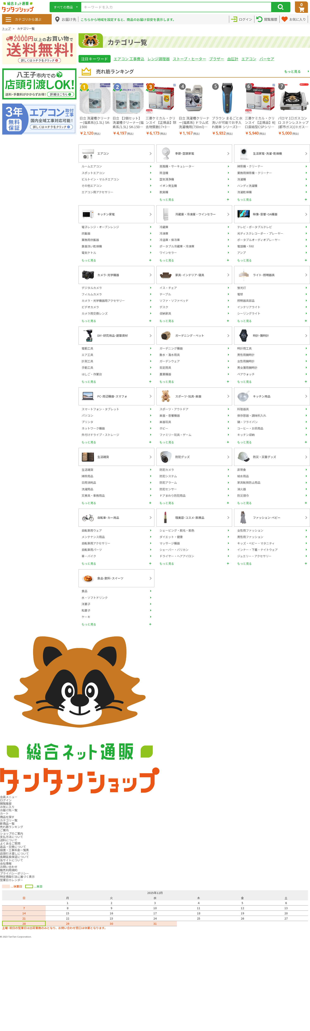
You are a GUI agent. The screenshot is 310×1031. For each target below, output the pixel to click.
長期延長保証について (14, 857)
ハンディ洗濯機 (247, 185)
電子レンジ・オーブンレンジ (100, 227)
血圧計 (232, 58)
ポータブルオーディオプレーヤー (258, 239)
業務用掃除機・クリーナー (254, 172)
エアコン (248, 58)
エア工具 (87, 354)
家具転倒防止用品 (248, 482)
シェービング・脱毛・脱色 (177, 530)
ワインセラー (168, 252)
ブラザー (216, 58)
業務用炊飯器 (90, 239)
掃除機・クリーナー (250, 166)
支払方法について (11, 837)
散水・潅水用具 (170, 354)
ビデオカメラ (90, 307)
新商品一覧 (7, 823)
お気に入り (7, 807)
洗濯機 (241, 179)
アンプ (241, 252)
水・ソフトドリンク (95, 597)
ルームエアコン (92, 166)
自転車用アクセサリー (96, 543)
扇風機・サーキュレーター (177, 166)
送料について (8, 840)
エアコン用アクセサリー (97, 192)
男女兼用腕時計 (247, 367)
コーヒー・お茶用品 (250, 428)
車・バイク (89, 556)
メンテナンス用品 (93, 536)
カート (4, 813)
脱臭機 (164, 192)
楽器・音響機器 (170, 415)
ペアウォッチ (246, 374)
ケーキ (86, 616)
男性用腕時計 (246, 354)
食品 (84, 591)
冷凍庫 (164, 233)
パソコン (87, 415)
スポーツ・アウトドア (174, 409)
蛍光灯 (241, 287)
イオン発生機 (168, 185)
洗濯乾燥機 (244, 192)
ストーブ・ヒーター (189, 58)
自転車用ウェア (92, 530)
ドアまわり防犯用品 (173, 495)
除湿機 (164, 172)
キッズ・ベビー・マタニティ (256, 543)
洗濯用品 (87, 489)
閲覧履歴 (6, 803)
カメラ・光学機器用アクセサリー (103, 300)
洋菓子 (86, 604)
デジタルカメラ (92, 287)
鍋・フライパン (247, 422)
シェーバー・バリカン (174, 549)
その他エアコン (92, 185)
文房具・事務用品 (93, 495)
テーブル (165, 294)
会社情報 (6, 863)
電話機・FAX (245, 246)
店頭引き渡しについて (14, 853)
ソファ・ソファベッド (174, 300)
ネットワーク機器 (93, 428)
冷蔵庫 (164, 227)
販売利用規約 (8, 870)
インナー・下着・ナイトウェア (257, 549)
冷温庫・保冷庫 (170, 239)
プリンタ (87, 422)
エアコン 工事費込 (129, 58)
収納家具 (165, 313)
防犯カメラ (167, 469)
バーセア (266, 58)
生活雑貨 (87, 469)
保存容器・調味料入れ (251, 415)
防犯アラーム (168, 482)
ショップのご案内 (11, 833)
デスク (164, 307)
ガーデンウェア (170, 361)
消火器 (241, 489)
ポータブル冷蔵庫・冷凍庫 (177, 246)
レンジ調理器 (158, 58)
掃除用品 (87, 476)
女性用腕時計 (246, 361)
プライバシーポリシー (14, 873)
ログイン (6, 800)
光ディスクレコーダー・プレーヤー (260, 233)
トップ (6, 28)
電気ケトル (89, 252)
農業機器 (165, 374)
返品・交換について (13, 847)
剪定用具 (165, 367)
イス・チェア (168, 287)
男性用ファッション (250, 536)
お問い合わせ (8, 867)
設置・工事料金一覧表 (14, 850)
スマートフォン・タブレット (100, 409)
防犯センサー (168, 489)
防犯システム (168, 476)
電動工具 (87, 348)
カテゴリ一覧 (8, 820)
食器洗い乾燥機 (92, 246)
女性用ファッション (250, 530)
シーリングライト (248, 313)
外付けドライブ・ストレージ (100, 434)
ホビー (164, 428)
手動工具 (87, 367)
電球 (240, 294)
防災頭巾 (243, 495)
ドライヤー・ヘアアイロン (177, 556)
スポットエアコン (93, 172)
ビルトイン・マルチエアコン (100, 179)
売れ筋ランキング (11, 827)
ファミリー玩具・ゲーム (175, 434)
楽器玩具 (165, 422)
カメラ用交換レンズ (95, 313)
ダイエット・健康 (171, 536)
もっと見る (292, 71)
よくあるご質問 (10, 843)
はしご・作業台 (92, 374)
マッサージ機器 (170, 543)
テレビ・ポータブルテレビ (254, 227)
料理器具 (243, 409)
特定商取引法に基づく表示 (17, 877)
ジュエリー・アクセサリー (254, 556)
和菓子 (86, 610)
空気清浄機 (167, 179)
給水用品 (243, 476)
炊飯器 (86, 233)
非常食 (241, 469)
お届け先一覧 (8, 810)
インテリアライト (248, 307)
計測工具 (87, 361)
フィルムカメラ (92, 294)
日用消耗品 (89, 482)
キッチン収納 (246, 434)
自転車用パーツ (92, 549)
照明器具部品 (246, 300)
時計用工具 (244, 348)
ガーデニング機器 (171, 348)
